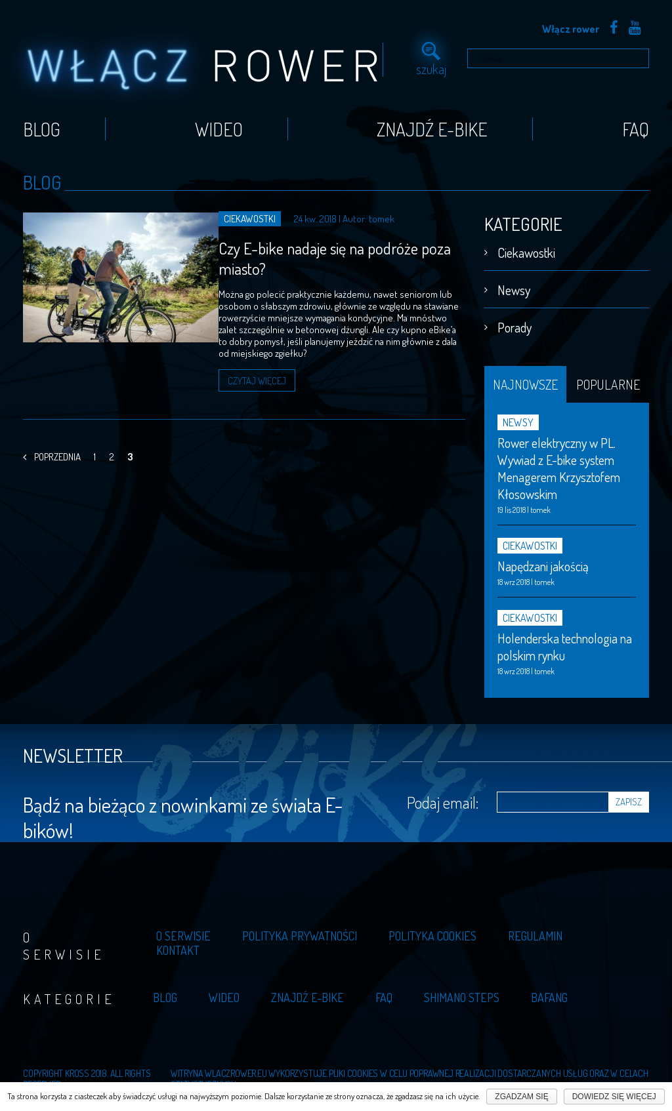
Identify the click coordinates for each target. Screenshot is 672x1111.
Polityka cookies (432, 931)
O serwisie (183, 931)
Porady (514, 322)
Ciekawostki (526, 247)
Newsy (513, 285)
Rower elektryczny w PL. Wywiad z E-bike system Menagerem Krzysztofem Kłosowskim (558, 464)
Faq (635, 124)
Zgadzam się (521, 1096)
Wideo (219, 124)
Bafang (549, 993)
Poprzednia (52, 442)
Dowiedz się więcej (614, 1096)
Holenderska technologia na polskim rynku (564, 642)
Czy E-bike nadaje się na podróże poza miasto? (309, 253)
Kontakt (178, 946)
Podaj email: (442, 797)
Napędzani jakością (543, 561)
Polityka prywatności (299, 931)
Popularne (608, 379)
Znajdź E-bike (432, 124)
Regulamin (535, 931)
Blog (41, 124)
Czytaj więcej (222, 365)
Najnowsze (525, 379)
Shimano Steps (461, 993)
